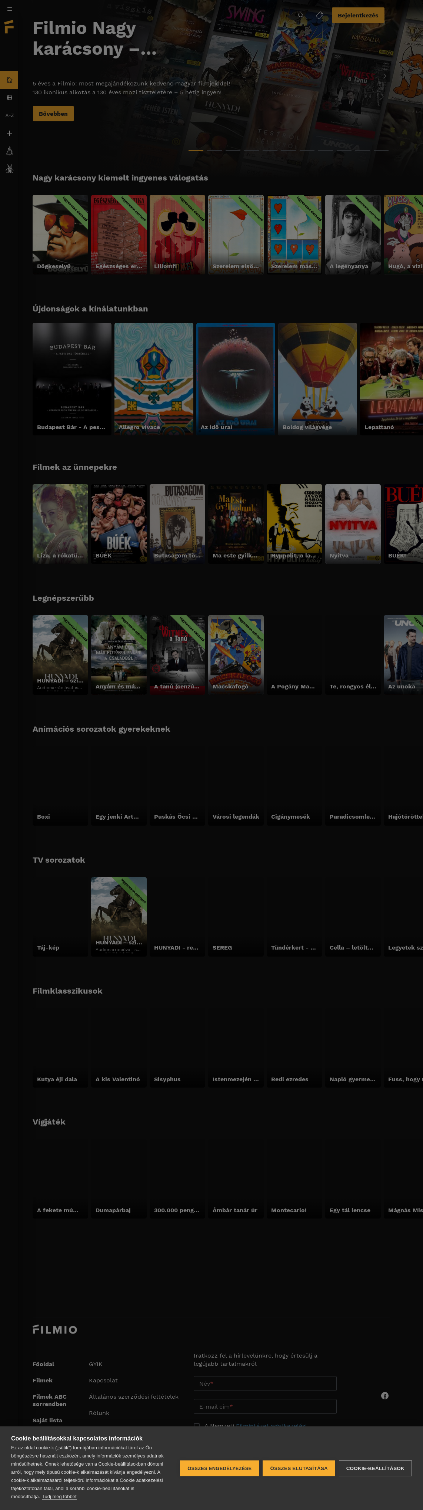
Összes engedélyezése (219, 1468)
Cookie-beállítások (375, 1468)
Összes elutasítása (299, 1468)
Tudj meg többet (59, 1496)
